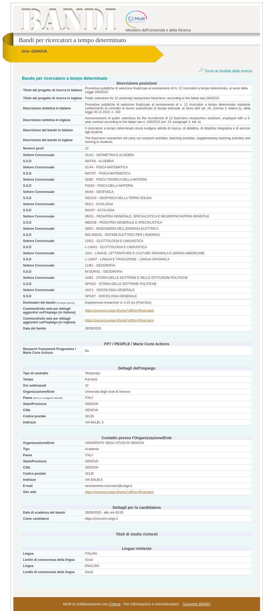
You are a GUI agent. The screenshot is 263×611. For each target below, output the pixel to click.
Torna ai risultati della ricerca (225, 71)
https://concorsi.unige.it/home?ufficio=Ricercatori (119, 310)
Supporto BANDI (197, 604)
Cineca (115, 604)
